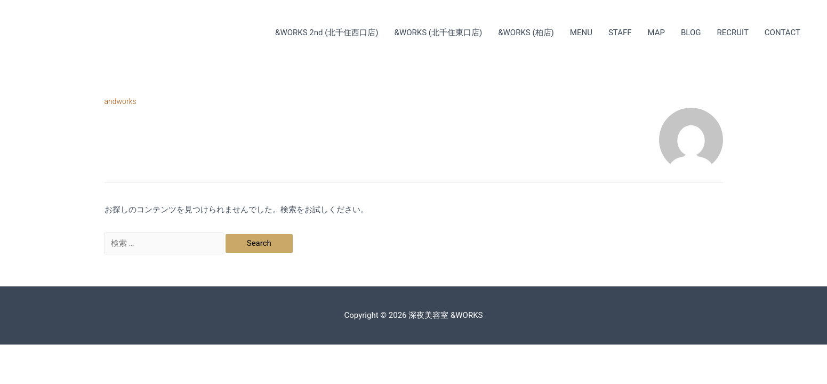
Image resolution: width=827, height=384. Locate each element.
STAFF (620, 32)
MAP (656, 32)
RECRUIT (733, 32)
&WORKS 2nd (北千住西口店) (327, 32)
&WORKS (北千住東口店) (439, 32)
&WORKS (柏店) (526, 32)
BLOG (691, 32)
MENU (581, 32)
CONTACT (782, 32)
